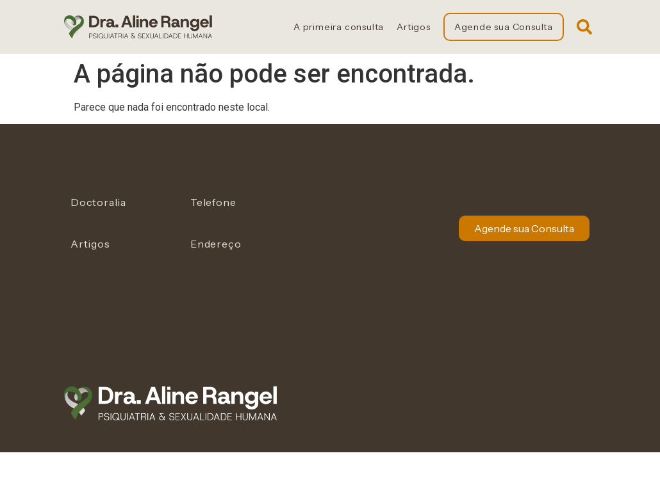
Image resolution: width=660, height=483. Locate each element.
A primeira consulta (338, 27)
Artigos (414, 27)
